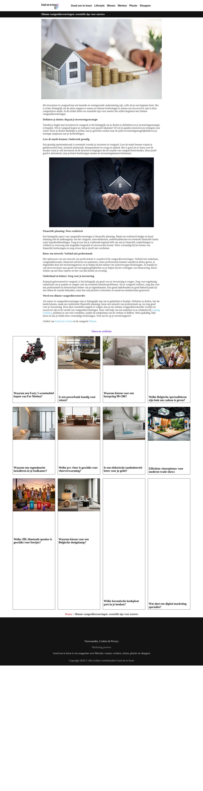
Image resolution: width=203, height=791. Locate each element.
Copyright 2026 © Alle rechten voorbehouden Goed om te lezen (101, 786)
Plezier (133, 5)
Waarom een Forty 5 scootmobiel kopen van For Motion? (34, 449)
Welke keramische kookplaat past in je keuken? (121, 728)
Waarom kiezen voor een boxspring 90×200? (119, 449)
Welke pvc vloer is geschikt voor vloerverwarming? (78, 593)
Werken (122, 5)
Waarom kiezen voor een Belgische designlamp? (74, 728)
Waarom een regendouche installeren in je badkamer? (30, 593)
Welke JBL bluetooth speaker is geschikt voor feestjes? (33, 728)
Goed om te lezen (81, 5)
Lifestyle (99, 5)
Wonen (111, 5)
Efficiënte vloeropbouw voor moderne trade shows (166, 595)
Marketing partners (101, 772)
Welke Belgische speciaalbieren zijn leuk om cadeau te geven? (168, 460)
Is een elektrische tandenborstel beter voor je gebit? (123, 593)
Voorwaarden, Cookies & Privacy (102, 766)
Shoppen (145, 5)
